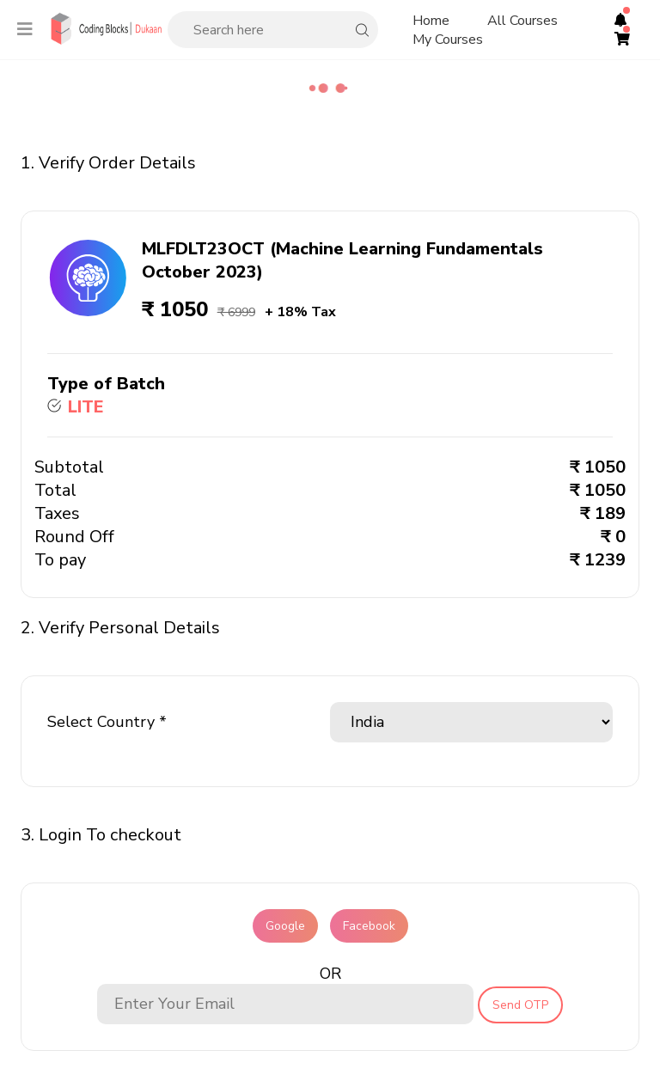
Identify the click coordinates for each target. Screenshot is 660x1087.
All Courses (522, 20)
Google (285, 926)
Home (430, 20)
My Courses (447, 39)
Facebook (369, 926)
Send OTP (520, 1005)
